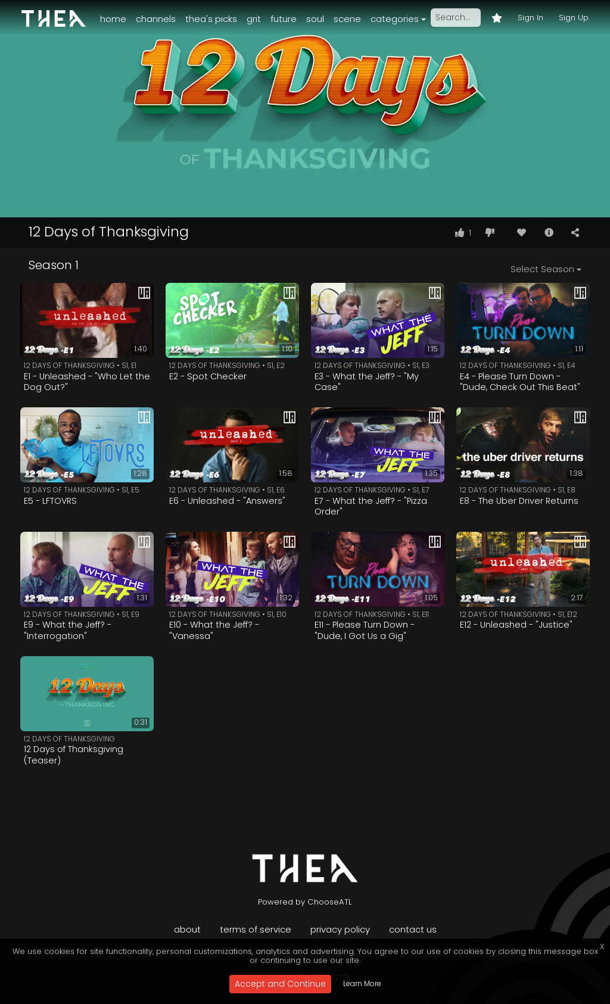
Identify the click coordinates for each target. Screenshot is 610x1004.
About (187, 929)
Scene (347, 19)
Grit (254, 19)
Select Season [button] (542, 269)
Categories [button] (395, 19)
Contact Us (413, 929)
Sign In (530, 17)
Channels (156, 19)
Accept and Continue (280, 984)
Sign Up (574, 17)
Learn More (362, 983)
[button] (549, 233)
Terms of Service (255, 929)
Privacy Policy (340, 929)
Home (113, 19)
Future (283, 19)
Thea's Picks (211, 19)
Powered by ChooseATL (305, 902)
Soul (315, 19)
